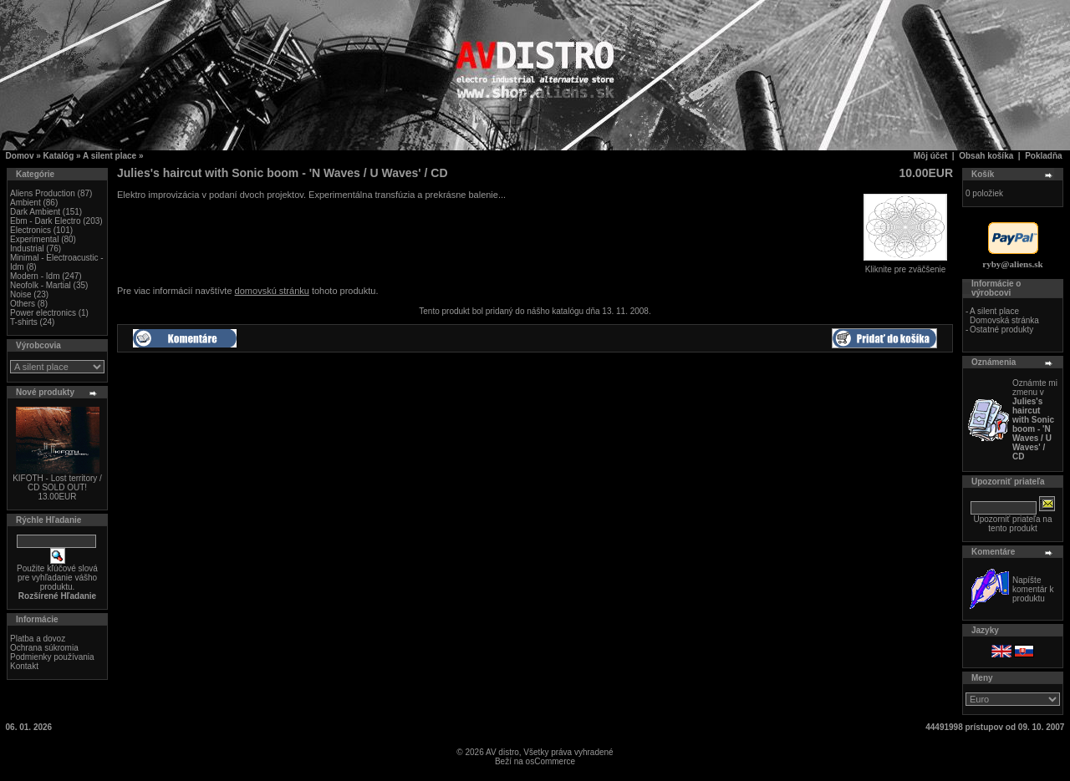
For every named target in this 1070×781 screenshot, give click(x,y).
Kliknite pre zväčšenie (905, 265)
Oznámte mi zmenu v (1034, 419)
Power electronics (43, 312)
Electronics (30, 230)
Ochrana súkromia (44, 647)
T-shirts (24, 322)
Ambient (25, 202)
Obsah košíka (986, 155)
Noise (21, 294)
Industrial (27, 248)
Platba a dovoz (37, 638)
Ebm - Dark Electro (45, 221)
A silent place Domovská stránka (1004, 316)
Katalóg (58, 155)
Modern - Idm (34, 276)
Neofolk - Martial (40, 285)
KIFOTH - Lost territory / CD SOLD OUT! (57, 483)
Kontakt (24, 666)
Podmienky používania (52, 657)
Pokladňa (1043, 155)
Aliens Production (42, 193)
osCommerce (550, 761)
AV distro (502, 752)
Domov (20, 155)
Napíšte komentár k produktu (1032, 589)
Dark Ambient (35, 211)
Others (22, 303)
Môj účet (931, 155)
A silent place (109, 155)
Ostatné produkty (1001, 329)
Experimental (34, 239)
